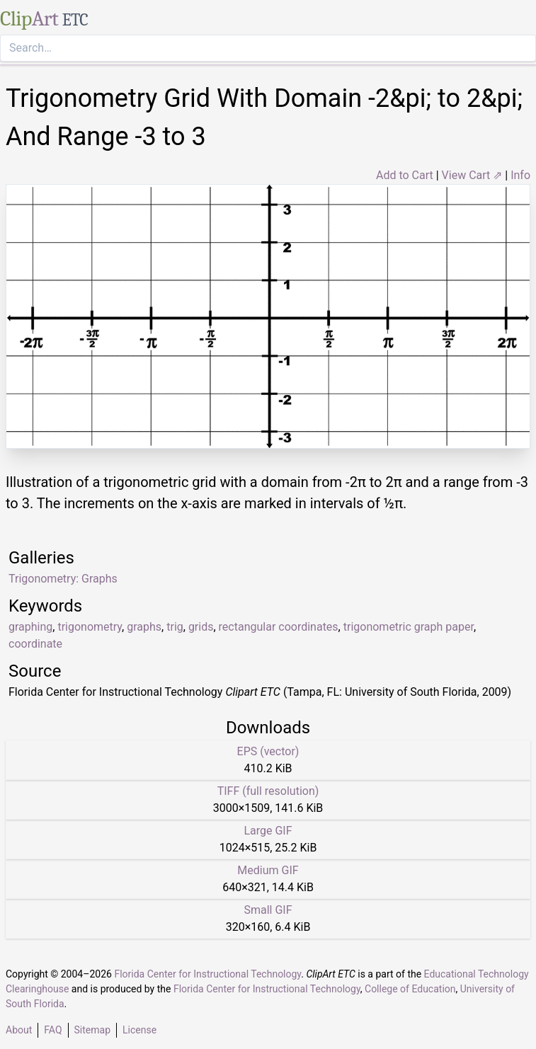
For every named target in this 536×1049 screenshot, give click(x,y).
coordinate (35, 643)
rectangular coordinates (278, 627)
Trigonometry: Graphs (63, 578)
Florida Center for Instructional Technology (207, 974)
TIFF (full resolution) (268, 791)
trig (174, 627)
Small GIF (268, 910)
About (19, 1030)
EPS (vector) (268, 751)
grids (201, 627)
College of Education (410, 988)
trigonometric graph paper (408, 627)
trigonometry (89, 627)
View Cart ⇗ (472, 175)
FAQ (53, 1030)
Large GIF (268, 830)
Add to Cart (404, 175)
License (139, 1030)
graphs (144, 627)
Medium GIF (267, 870)
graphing (30, 627)
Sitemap (92, 1030)
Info (520, 175)
